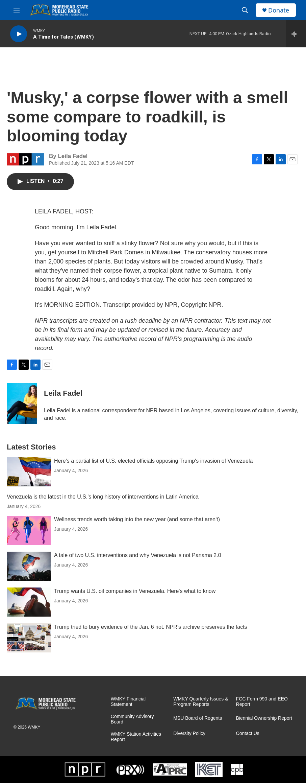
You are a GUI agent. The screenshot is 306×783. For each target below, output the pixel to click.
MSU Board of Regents (197, 718)
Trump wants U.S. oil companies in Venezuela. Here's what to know (134, 591)
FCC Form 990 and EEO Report (262, 701)
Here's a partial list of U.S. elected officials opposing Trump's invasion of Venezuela (153, 461)
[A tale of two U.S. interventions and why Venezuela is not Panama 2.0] (29, 566)
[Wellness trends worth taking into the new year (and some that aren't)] (29, 530)
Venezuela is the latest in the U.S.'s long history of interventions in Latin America (103, 497)
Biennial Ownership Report (264, 718)
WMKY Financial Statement (128, 701)
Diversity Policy (189, 733)
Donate (278, 10)
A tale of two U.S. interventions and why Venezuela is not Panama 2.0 (137, 555)
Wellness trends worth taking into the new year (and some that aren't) (137, 519)
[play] (18, 34)
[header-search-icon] (244, 10)
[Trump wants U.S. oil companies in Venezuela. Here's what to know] (29, 602)
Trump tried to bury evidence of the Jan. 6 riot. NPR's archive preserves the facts (150, 627)
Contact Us (247, 733)
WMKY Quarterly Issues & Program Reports (200, 701)
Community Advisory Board (132, 719)
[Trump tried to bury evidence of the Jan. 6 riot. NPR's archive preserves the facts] (29, 637)
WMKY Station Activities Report (136, 737)
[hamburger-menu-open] (16, 10)
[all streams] (296, 33)
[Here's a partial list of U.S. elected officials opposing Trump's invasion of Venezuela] (29, 471)
